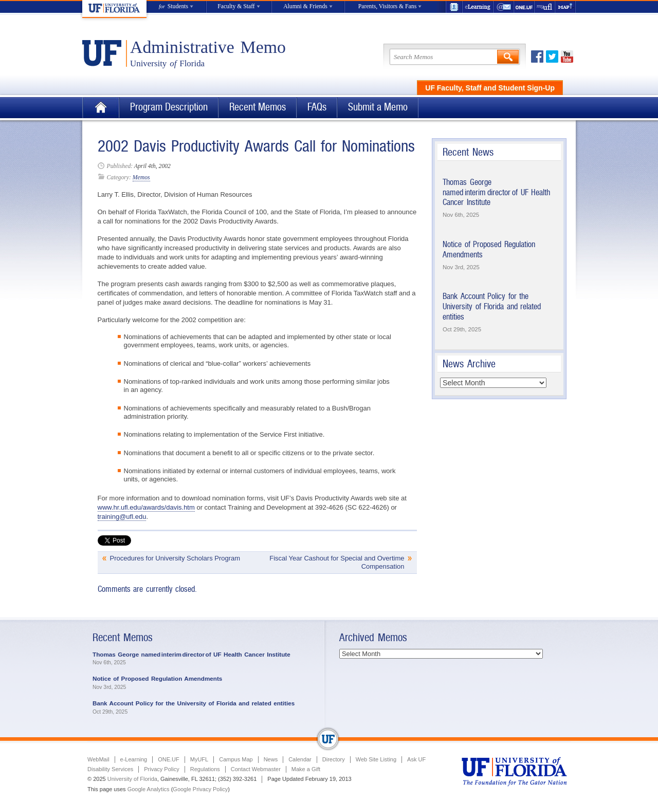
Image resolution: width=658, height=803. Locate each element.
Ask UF (416, 759)
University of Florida (132, 779)
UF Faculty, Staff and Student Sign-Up (490, 88)
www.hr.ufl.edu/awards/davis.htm (146, 507)
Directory (333, 759)
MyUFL (199, 759)
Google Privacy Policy (200, 789)
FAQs (316, 107)
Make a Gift (305, 769)
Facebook (537, 56)
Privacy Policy (161, 769)
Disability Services (110, 769)
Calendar (300, 759)
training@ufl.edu (122, 516)
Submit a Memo (378, 107)
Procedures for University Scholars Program (175, 558)
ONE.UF (524, 7)
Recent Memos (257, 107)
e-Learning (478, 7)
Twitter (552, 56)
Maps (565, 7)
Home (100, 108)
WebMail (504, 7)
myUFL (545, 7)
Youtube (567, 56)
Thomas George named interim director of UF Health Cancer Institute (496, 192)
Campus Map (235, 759)
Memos (141, 177)
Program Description (169, 107)
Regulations (205, 769)
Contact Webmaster (256, 769)
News (271, 759)
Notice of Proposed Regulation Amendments (157, 678)
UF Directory (454, 7)
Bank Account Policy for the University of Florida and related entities (492, 306)
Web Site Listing (376, 759)
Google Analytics (148, 789)
